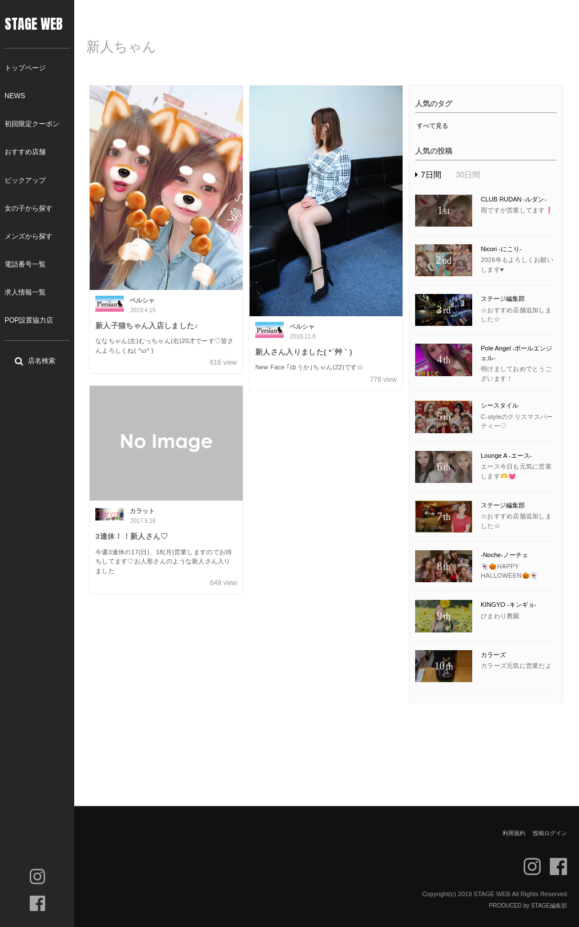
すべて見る (432, 125)
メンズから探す (29, 236)
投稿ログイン (550, 833)
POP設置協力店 (29, 320)
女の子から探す (29, 208)
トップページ (25, 68)
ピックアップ (25, 180)
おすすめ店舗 (25, 152)
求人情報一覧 (25, 292)
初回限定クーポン (32, 124)
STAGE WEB (34, 24)
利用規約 (513, 833)
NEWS (15, 96)
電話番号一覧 (25, 264)
